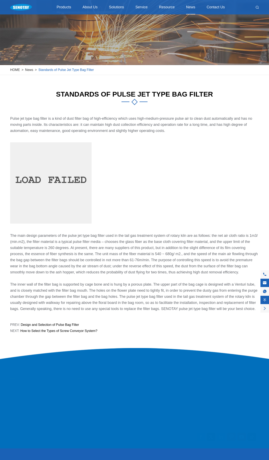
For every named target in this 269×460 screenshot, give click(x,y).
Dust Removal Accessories (30, 414)
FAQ (140, 414)
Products (64, 7)
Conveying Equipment (27, 392)
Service (142, 7)
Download (144, 421)
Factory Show (88, 392)
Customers (145, 399)
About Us (89, 7)
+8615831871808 (217, 402)
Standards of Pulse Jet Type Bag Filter (66, 70)
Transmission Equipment (29, 421)
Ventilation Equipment (27, 399)
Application (145, 392)
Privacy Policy (247, 456)
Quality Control (89, 399)
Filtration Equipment (25, 385)
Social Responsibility (94, 407)
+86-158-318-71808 (218, 394)
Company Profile (91, 385)
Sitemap (224, 456)
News (190, 7)
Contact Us (216, 7)
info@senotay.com (217, 386)
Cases (141, 385)
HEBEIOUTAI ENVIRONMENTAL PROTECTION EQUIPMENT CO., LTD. (90, 456)
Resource (167, 7)
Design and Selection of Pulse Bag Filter (50, 324)
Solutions (116, 7)
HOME (15, 70)
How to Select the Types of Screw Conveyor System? (58, 331)
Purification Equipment (27, 407)
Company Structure (93, 414)
